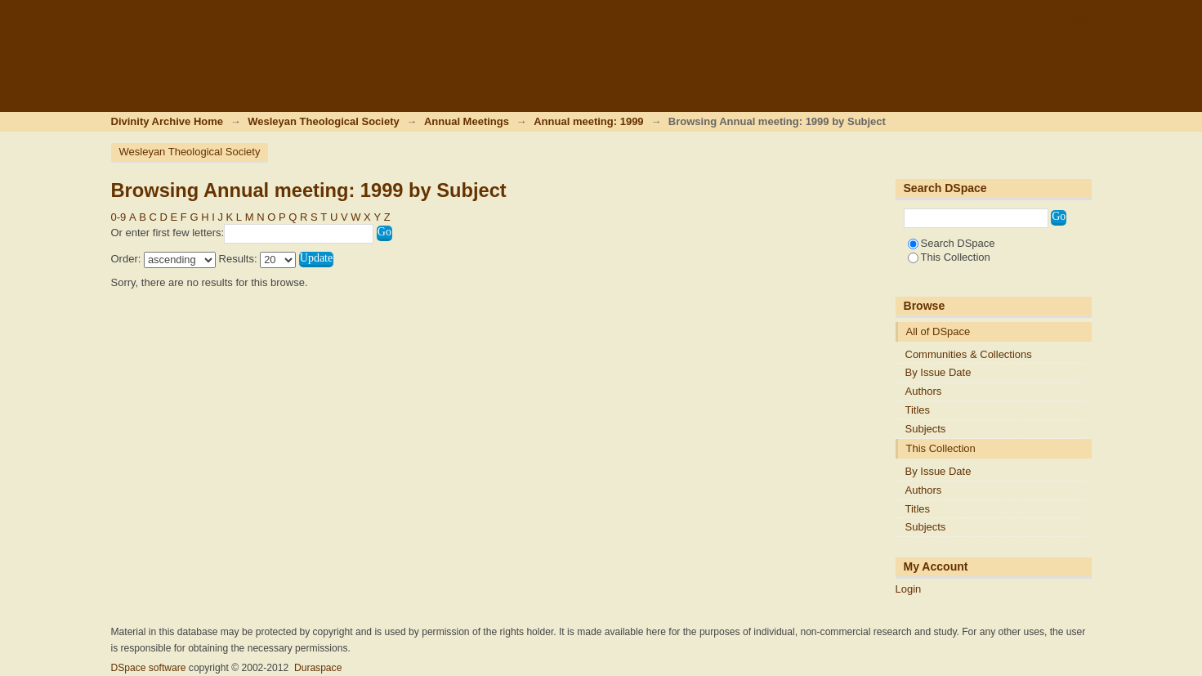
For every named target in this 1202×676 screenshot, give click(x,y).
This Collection (949, 257)
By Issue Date (938, 372)
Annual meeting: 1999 (588, 121)
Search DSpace (951, 243)
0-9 (119, 217)
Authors (923, 391)
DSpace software (148, 668)
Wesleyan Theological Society (323, 121)
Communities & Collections (968, 354)
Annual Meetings (466, 121)
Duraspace (318, 668)
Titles (918, 410)
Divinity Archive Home (167, 121)
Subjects (925, 429)
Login (1079, 20)
